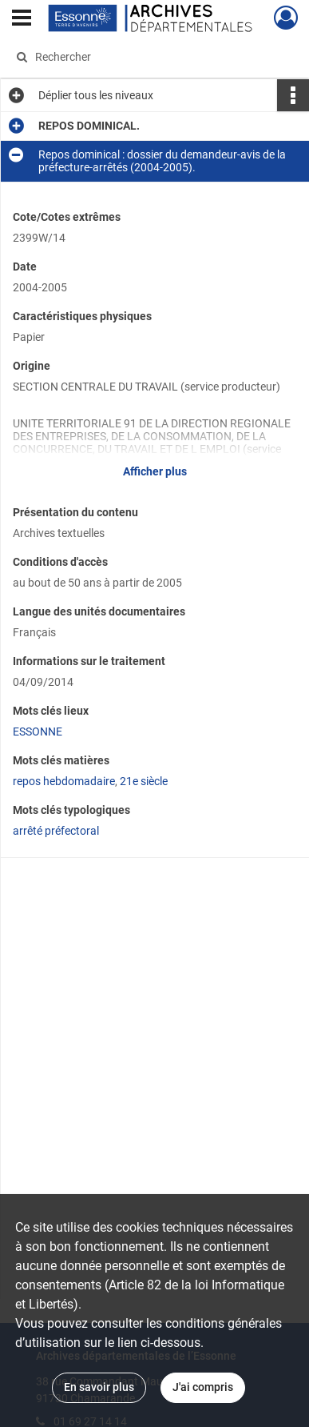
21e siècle (144, 781)
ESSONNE (37, 731)
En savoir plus (99, 1387)
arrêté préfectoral (56, 830)
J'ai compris (202, 1387)
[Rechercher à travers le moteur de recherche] (152, 57)
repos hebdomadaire (64, 781)
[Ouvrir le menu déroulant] (21, 19)
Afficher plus (155, 471)
